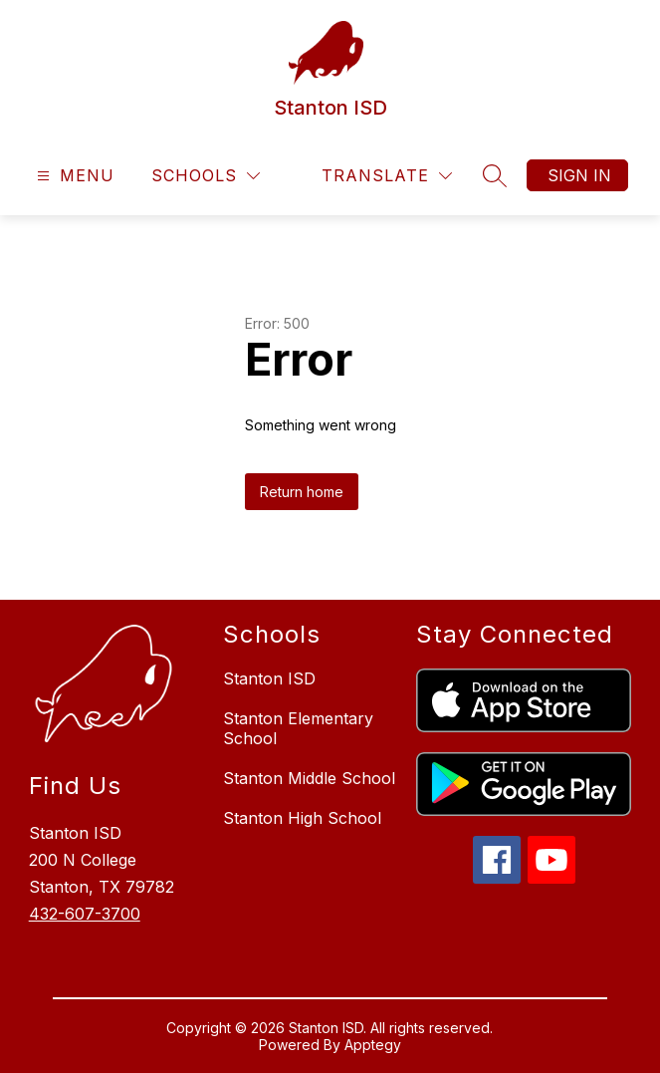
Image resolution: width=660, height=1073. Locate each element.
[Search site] (495, 175)
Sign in (579, 175)
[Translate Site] (387, 175)
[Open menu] (73, 175)
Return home (301, 491)
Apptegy (372, 1044)
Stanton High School (302, 818)
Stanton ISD (269, 678)
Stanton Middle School (309, 778)
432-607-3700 (84, 914)
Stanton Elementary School (298, 728)
